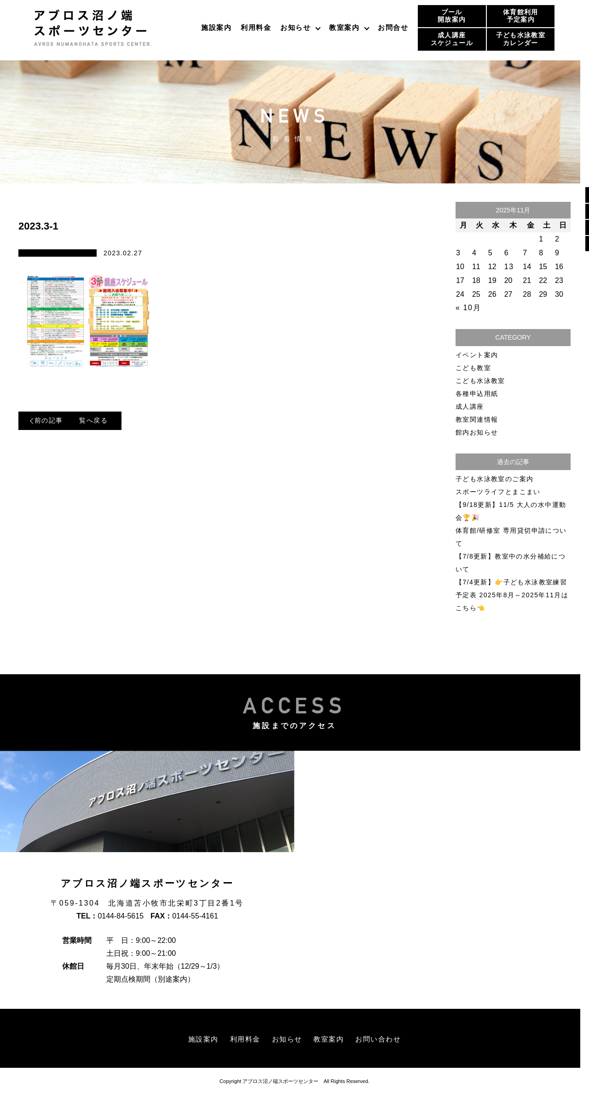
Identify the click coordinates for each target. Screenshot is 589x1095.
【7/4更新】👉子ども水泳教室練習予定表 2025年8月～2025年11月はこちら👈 (512, 595)
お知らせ (295, 27)
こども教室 (473, 367)
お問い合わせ (382, 1039)
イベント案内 (477, 355)
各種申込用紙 (477, 393)
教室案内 (344, 27)
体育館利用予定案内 (520, 16)
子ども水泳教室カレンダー (520, 39)
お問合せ (393, 27)
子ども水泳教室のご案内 (494, 479)
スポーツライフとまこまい (498, 491)
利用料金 (256, 27)
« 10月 (468, 308)
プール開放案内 (452, 16)
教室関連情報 (477, 419)
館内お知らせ (477, 432)
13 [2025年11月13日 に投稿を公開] (509, 267)
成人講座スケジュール (452, 39)
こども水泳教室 (480, 380)
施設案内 (216, 27)
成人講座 (470, 406)
